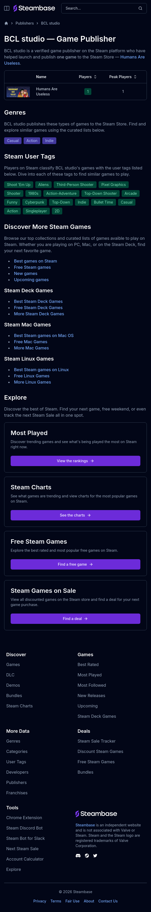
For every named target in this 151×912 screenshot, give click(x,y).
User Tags (16, 761)
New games (25, 273)
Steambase (85, 825)
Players (88, 76)
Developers (17, 772)
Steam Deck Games (97, 716)
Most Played (90, 674)
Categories (17, 751)
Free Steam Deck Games (38, 307)
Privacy (39, 901)
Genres (13, 741)
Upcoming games (31, 279)
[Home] (6, 23)
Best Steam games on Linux (41, 369)
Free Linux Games (32, 375)
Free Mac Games (30, 341)
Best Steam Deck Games (38, 301)
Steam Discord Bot (24, 828)
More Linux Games (32, 382)
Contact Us (108, 901)
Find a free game (75, 564)
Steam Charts (19, 705)
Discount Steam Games (100, 751)
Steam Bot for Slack (25, 838)
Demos (13, 685)
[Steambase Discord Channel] (78, 856)
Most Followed (92, 685)
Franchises (17, 792)
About (89, 901)
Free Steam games (32, 267)
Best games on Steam (35, 261)
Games (13, 664)
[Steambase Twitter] (95, 856)
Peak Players (123, 76)
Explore (13, 869)
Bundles (14, 695)
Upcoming (88, 705)
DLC (10, 674)
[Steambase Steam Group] (87, 856)
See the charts (75, 515)
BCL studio (50, 23)
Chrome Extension (24, 817)
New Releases (91, 695)
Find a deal (75, 618)
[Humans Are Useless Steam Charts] (18, 91)
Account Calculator (25, 859)
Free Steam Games (96, 761)
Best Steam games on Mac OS (44, 335)
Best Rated (88, 664)
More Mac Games (31, 347)
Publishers (25, 23)
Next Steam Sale (22, 848)
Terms (55, 901)
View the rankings (75, 461)
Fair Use (72, 901)
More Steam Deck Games (39, 313)
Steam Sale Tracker (97, 741)
